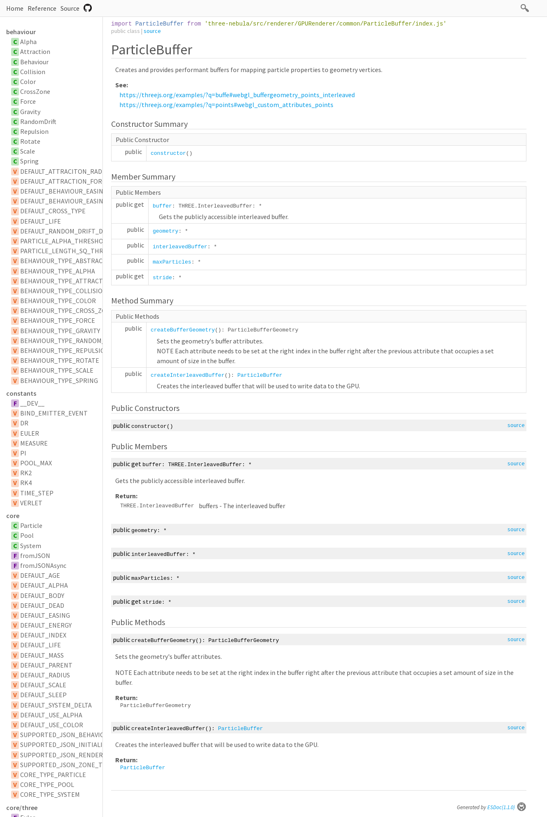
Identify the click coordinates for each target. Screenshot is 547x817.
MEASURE (34, 443)
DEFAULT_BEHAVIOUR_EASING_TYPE (73, 201)
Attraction (35, 51)
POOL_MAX (36, 463)
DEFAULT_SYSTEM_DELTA (56, 705)
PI (23, 453)
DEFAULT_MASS (42, 655)
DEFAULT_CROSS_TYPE (53, 211)
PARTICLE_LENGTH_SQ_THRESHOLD (73, 251)
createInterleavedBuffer (187, 375)
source (152, 31)
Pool (27, 535)
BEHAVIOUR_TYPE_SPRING (59, 380)
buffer (162, 206)
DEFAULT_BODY (42, 595)
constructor (168, 153)
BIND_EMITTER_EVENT (54, 413)
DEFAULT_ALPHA (44, 585)
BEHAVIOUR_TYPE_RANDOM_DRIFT (71, 340)
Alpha (28, 41)
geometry (165, 231)
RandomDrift (38, 121)
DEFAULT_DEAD (42, 605)
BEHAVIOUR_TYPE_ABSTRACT (63, 261)
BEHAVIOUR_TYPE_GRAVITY (60, 331)
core (12, 515)
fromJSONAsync (43, 565)
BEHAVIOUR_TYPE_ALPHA (57, 271)
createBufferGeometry (183, 330)
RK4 (26, 483)
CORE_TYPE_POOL (47, 784)
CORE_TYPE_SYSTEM (50, 794)
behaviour (21, 32)
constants (21, 393)
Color (28, 81)
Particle (31, 525)
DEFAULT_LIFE (40, 221)
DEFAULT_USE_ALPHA (51, 715)
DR (24, 423)
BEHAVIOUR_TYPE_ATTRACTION (67, 281)
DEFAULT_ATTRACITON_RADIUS (66, 171)
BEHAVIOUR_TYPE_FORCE (57, 320)
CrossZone (35, 91)
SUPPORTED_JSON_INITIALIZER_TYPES (77, 744)
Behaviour (34, 62)
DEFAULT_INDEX (43, 635)
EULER (29, 433)
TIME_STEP (37, 493)
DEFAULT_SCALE (43, 685)
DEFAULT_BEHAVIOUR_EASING (63, 191)
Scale (27, 151)
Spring (29, 161)
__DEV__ (32, 403)
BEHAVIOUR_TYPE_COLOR (58, 300)
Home (14, 8)
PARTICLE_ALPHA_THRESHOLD (65, 241)
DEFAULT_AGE (40, 575)
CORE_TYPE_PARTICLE (53, 774)
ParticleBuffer (259, 375)
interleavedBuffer (180, 247)
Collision (32, 72)
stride (162, 278)
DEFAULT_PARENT (46, 665)
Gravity (30, 111)
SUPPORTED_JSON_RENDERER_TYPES (76, 755)
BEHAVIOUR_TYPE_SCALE (56, 370)
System (30, 546)
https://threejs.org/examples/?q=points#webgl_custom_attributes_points (226, 104)
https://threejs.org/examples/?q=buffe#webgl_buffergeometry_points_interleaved (237, 95)
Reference (42, 8)
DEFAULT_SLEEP (43, 695)
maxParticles (172, 262)
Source (70, 8)
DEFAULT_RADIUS (45, 675)
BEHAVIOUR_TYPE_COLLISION (63, 291)
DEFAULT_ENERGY (46, 625)
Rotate (30, 141)
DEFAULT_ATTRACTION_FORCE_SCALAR (77, 181)
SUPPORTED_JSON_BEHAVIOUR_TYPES (77, 735)
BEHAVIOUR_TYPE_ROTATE (59, 360)
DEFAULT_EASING (45, 615)
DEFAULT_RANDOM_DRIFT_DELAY (68, 231)
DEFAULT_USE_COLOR (51, 725)
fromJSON (35, 555)
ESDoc (506, 807)
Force (28, 101)
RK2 (26, 473)
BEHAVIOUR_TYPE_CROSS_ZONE (67, 310)
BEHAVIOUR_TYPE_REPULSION (64, 350)
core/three (21, 807)
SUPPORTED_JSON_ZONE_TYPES (68, 765)
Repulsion (34, 131)
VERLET (31, 503)
